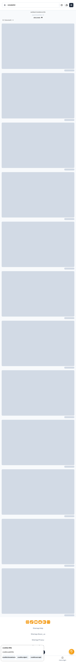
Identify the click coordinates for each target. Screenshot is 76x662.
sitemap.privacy (38, 640)
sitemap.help (38, 628)
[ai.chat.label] (71, 652)
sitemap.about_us (38, 634)
